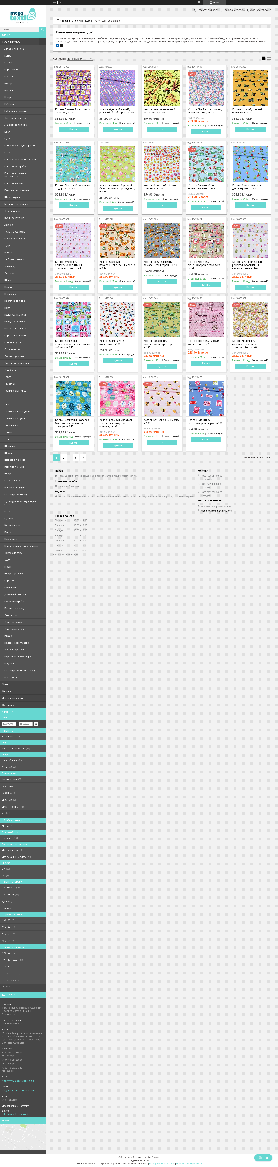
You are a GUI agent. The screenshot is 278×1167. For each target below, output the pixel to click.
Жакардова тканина (16, 124)
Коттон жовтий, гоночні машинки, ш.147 (247, 111)
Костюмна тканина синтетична (15, 175)
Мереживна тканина (16, 204)
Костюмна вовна (14, 183)
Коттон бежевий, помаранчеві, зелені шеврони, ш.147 (117, 265)
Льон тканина (12, 211)
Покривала (10, 677)
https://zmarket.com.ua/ (15, 1114)
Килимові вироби (14, 601)
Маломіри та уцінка (15, 487)
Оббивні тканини (14, 259)
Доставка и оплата (13, 698)
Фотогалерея (9, 705)
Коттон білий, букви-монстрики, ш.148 (112, 342)
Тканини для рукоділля (17, 411)
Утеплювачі (11, 425)
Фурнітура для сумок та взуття (21, 670)
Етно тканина (12, 480)
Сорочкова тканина (15, 335)
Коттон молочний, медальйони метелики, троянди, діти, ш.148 (246, 344)
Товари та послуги (72, 20)
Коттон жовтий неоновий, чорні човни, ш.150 (160, 111)
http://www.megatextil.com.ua (18, 1080)
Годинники (10, 587)
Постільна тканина (15, 328)
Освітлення (10, 615)
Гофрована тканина (15, 111)
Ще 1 (7, 986)
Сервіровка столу (14, 628)
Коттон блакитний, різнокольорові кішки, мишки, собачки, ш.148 (73, 344)
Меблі (7, 566)
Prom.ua (156, 1157)
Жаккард (9, 266)
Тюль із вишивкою (14, 231)
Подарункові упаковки (17, 642)
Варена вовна (12, 69)
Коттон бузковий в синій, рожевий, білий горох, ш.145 (116, 111)
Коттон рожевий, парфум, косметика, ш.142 (204, 342)
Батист (8, 62)
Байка (7, 55)
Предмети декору (14, 608)
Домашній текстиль (15, 594)
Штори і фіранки (13, 573)
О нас (5, 684)
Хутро (7, 245)
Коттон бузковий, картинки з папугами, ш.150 (72, 111)
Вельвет (9, 76)
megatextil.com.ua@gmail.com (18, 1090)
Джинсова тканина (15, 117)
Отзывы (6, 691)
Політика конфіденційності (189, 1163)
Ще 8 (7, 813)
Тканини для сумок (15, 418)
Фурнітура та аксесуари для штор (20, 503)
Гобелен (9, 104)
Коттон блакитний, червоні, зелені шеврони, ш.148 (205, 187)
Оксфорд (9, 273)
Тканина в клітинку (15, 390)
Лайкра (8, 224)
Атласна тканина (14, 48)
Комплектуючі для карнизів (20, 145)
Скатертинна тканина (17, 363)
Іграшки (8, 635)
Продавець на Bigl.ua (139, 1160)
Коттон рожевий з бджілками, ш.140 (162, 421)
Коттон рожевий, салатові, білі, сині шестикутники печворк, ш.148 (115, 423)
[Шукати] (42, 29)
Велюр (8, 83)
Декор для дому (13, 552)
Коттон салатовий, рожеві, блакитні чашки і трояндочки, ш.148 (117, 188)
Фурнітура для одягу (15, 494)
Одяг (7, 559)
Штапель (9, 446)
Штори (8, 473)
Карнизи (9, 580)
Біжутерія (9, 663)
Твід (6, 397)
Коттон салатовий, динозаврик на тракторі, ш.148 (158, 344)
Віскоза (8, 90)
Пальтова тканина (15, 314)
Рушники (9, 518)
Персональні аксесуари (17, 656)
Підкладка (10, 293)
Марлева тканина (14, 238)
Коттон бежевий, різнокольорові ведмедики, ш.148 (204, 265)
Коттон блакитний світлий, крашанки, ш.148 (160, 187)
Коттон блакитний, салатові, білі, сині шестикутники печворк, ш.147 (72, 423)
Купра (7, 138)
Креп (7, 131)
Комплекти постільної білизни (21, 546)
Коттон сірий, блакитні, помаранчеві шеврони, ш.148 (161, 263)
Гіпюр (7, 97)
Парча (8, 287)
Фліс (6, 439)
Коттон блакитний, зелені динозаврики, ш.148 (248, 187)
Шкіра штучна (12, 197)
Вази (7, 511)
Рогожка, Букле (12, 342)
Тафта (7, 376)
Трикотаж (9, 383)
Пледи (8, 532)
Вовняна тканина (14, 466)
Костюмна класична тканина (20, 159)
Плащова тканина (14, 321)
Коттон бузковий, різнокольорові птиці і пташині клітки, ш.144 (68, 265)
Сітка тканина (12, 349)
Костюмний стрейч (15, 166)
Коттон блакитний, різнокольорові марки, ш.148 (205, 421)
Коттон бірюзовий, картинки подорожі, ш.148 (72, 187)
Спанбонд (10, 370)
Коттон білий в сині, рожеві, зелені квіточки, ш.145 (205, 111)
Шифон (8, 452)
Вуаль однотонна (14, 217)
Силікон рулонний (14, 356)
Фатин (8, 432)
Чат (263, 1157)
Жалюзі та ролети (14, 649)
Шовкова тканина (14, 459)
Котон (7, 152)
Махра (8, 252)
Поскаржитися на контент (161, 1163)
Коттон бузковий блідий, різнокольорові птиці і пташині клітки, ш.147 (247, 265)
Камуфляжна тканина (16, 190)
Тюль (7, 404)
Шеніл (7, 280)
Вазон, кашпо (12, 525)
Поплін (8, 307)
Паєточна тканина (15, 300)
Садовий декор (13, 622)
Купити (74, 129)
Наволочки (10, 539)
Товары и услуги (11, 41)
